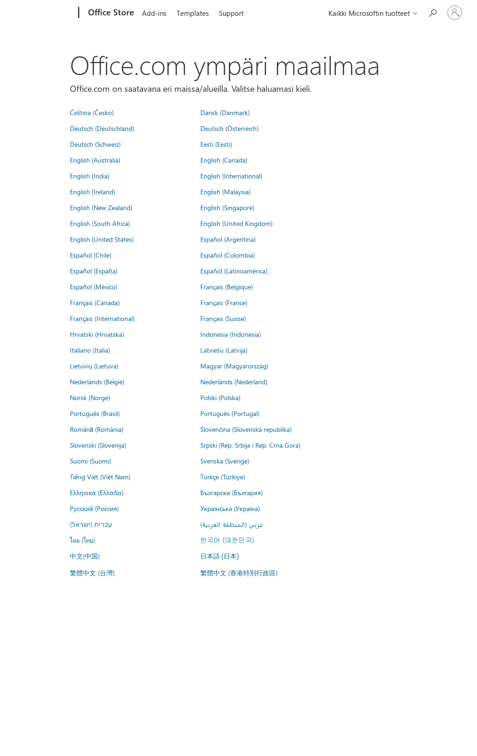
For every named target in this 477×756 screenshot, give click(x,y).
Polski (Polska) (220, 397)
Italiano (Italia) (90, 349)
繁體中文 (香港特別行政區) (239, 572)
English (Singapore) (227, 207)
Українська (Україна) (230, 508)
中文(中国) (85, 555)
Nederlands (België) (97, 381)
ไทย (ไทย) (82, 540)
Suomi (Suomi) (90, 460)
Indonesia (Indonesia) (230, 334)
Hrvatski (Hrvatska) (97, 334)
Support (231, 13)
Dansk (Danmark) (225, 112)
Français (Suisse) (223, 318)
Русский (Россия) (94, 508)
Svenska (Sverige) (224, 460)
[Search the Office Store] (432, 11)
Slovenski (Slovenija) (98, 445)
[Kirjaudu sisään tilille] (454, 12)
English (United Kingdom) (236, 223)
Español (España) (93, 270)
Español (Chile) (90, 254)
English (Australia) (95, 159)
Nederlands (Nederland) (233, 381)
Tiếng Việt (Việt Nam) (100, 476)
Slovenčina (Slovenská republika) (246, 429)
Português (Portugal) (229, 413)
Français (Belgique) (226, 286)
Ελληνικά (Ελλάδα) (96, 492)
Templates (193, 13)
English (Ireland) (92, 191)
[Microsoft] (43, 13)
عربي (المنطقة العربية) (231, 524)
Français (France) (223, 302)
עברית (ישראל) (91, 524)
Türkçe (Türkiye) (222, 476)
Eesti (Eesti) (216, 144)
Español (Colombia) (227, 254)
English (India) (89, 175)
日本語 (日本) (219, 556)
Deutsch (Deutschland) (102, 128)
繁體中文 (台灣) (92, 572)
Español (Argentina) (228, 239)
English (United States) (102, 239)
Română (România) (97, 429)
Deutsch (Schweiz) (95, 144)
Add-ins (154, 13)
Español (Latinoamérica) (233, 270)
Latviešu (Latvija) (223, 349)
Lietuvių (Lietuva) (94, 365)
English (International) (231, 175)
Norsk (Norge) (90, 397)
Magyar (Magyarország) (234, 365)
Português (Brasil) (95, 413)
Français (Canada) (95, 302)
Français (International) (102, 318)
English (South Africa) (100, 223)
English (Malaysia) (225, 191)
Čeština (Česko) (92, 112)
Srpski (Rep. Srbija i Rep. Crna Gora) (250, 445)
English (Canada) (223, 159)
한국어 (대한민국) (227, 540)
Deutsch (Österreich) (229, 128)
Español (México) (93, 286)
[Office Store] (110, 13)
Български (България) (231, 492)
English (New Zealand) (101, 207)
